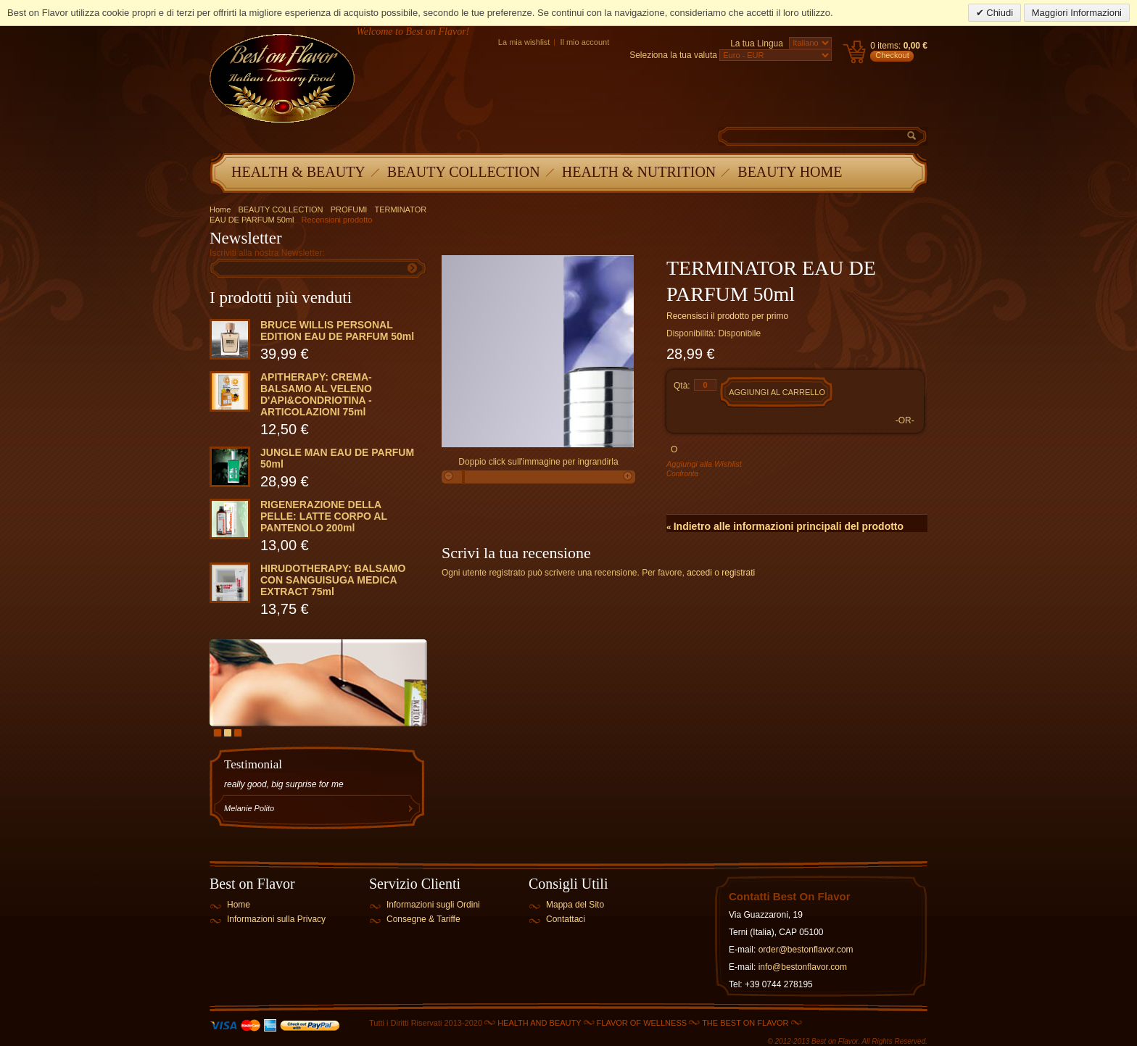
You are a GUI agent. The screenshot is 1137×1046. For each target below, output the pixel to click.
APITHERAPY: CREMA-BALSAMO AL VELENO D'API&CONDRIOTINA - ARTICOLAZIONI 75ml (316, 394)
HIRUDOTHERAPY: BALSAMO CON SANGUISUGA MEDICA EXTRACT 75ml (332, 580)
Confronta (682, 474)
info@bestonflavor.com (802, 967)
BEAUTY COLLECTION (280, 209)
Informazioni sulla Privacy (276, 919)
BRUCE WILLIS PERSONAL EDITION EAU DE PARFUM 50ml (337, 330)
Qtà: (682, 386)
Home (220, 209)
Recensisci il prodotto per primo (727, 316)
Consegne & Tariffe (423, 919)
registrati (738, 573)
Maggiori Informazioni (1077, 12)
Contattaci (565, 919)
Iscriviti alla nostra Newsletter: (267, 253)
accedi (699, 573)
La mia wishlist (524, 42)
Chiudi (998, 12)
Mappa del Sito (575, 905)
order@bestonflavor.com (805, 950)
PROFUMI (349, 209)
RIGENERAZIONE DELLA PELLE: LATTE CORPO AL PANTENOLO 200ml (323, 516)
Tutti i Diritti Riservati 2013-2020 (425, 1022)
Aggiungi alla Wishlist (704, 464)
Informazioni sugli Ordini (433, 905)
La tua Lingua (756, 43)
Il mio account (584, 42)
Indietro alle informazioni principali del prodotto (785, 526)
